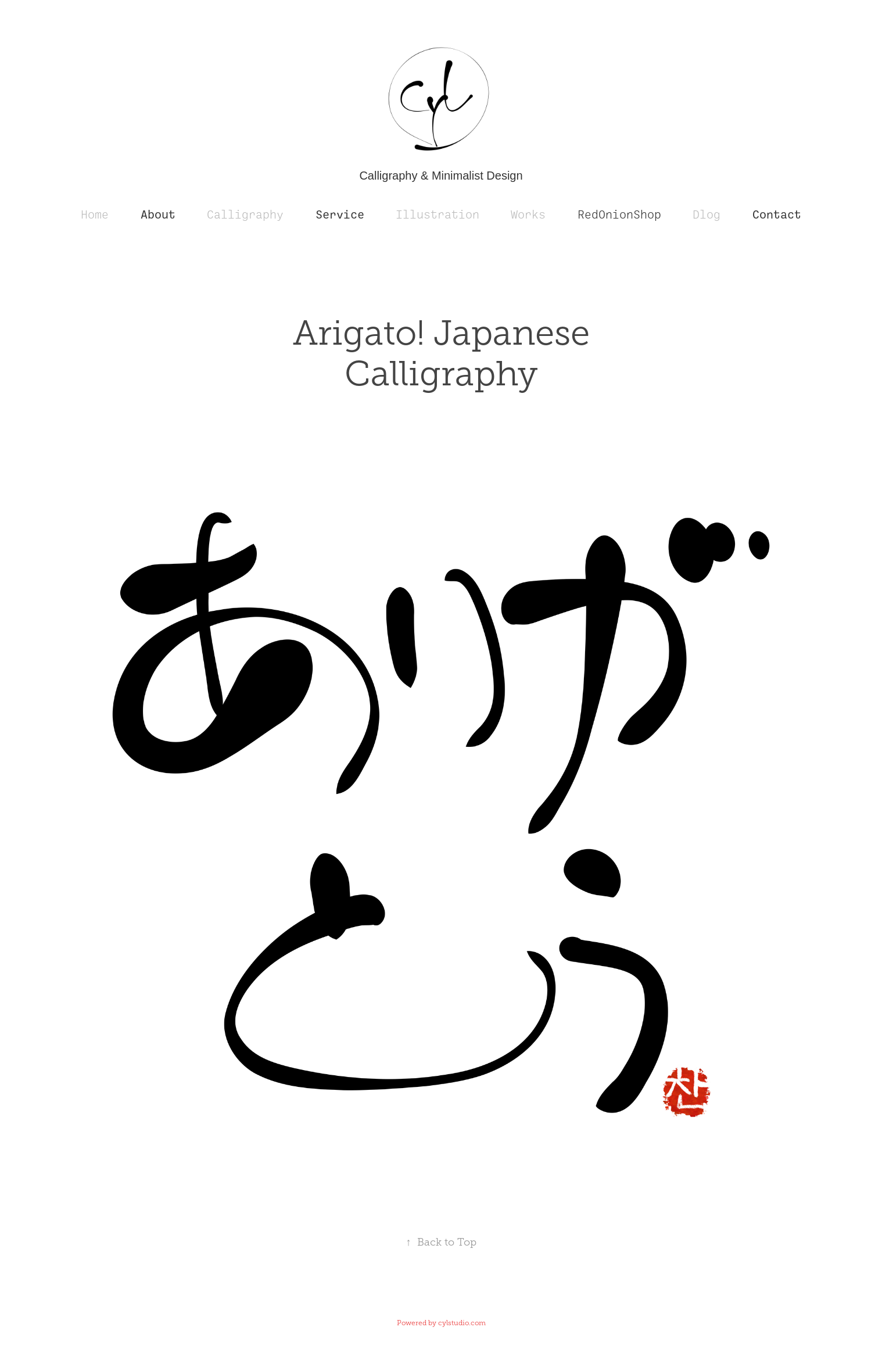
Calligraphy (245, 214)
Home (95, 214)
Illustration (437, 214)
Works (528, 214)
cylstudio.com (462, 1323)
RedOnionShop (619, 214)
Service (339, 214)
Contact (776, 214)
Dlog (706, 214)
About (158, 214)
